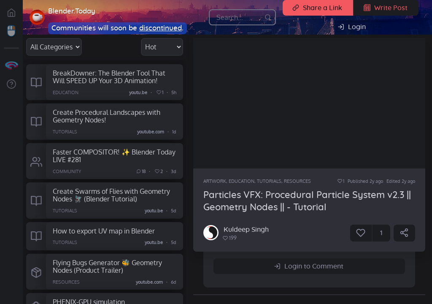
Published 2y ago (365, 181)
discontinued (160, 28)
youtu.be (139, 92)
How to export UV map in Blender (104, 231)
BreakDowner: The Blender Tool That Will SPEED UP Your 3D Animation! (109, 77)
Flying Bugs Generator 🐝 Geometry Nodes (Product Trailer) (107, 266)
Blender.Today (71, 11)
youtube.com (150, 132)
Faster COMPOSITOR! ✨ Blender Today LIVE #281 (114, 156)
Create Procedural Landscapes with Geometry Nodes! (106, 116)
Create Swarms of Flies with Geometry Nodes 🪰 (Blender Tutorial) (111, 195)
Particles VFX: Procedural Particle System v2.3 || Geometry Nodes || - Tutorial (307, 201)
